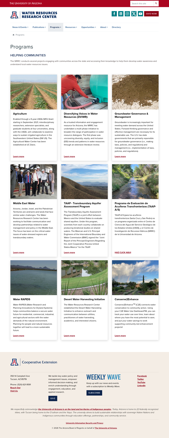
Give (52, 398)
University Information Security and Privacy (84, 423)
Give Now (151, 13)
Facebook (142, 376)
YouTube (141, 382)
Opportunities (87, 27)
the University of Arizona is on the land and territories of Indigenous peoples (74, 409)
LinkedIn (141, 385)
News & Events (19, 27)
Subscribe (94, 393)
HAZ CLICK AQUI (123, 252)
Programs (54, 27)
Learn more (18, 156)
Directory (116, 27)
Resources (70, 27)
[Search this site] (142, 3)
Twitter (140, 379)
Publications (38, 27)
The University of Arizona (106, 428)
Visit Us (14, 391)
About (103, 27)
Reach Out (15, 387)
